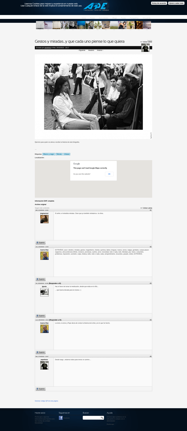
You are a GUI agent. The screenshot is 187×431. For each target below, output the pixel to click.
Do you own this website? (82, 174)
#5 (150, 356)
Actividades (103, 18)
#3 (150, 283)
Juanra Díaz (44, 250)
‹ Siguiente (81, 50)
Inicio (84, 18)
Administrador (111, 421)
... (40, 29)
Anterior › (100, 50)
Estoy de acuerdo (159, 3)
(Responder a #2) (55, 283)
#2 (150, 247)
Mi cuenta (146, 18)
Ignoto (44, 286)
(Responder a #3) (55, 320)
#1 (150, 210)
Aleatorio (91, 50)
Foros (123, 18)
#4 (150, 320)
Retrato (59, 154)
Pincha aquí (38, 417)
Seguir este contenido (42, 208)
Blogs (114, 18)
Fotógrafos (134, 18)
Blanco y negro (48, 154)
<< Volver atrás (146, 42)
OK (109, 174)
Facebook (67, 418)
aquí (112, 424)
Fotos (92, 18)
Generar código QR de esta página (46, 401)
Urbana (66, 154)
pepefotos (47, 48)
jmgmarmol (44, 213)
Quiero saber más (176, 3)
